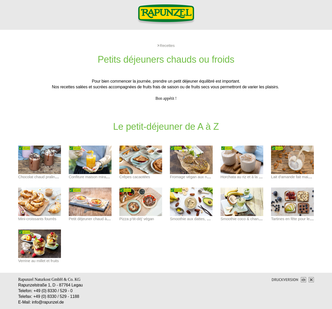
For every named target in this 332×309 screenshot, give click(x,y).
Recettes (166, 45)
